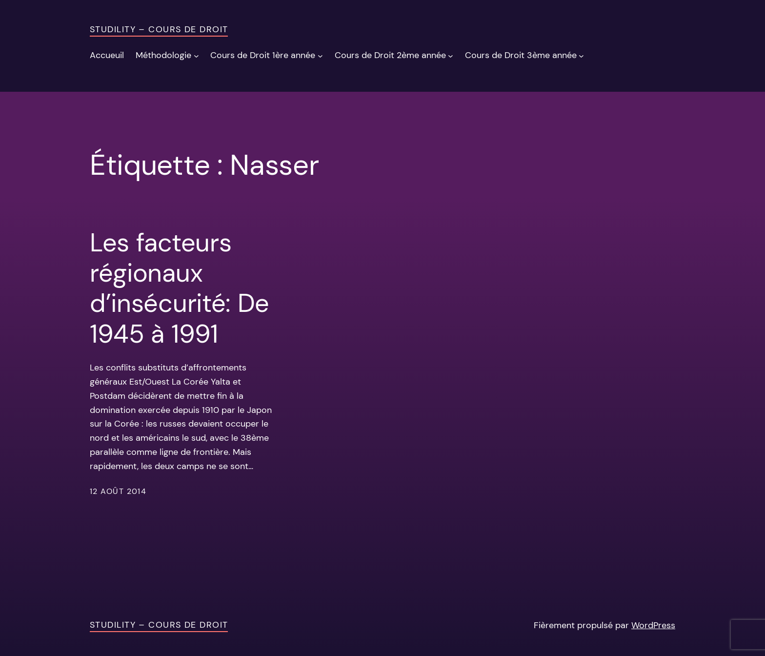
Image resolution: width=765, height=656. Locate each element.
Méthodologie (163, 55)
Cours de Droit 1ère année (262, 55)
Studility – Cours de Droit (159, 29)
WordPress (653, 625)
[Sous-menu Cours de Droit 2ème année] (450, 55)
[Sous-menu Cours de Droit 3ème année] (581, 55)
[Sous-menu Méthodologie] (196, 55)
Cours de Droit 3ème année (521, 55)
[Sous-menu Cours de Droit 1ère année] (320, 55)
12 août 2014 (118, 491)
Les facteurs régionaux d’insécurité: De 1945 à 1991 (179, 288)
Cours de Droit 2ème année (390, 55)
